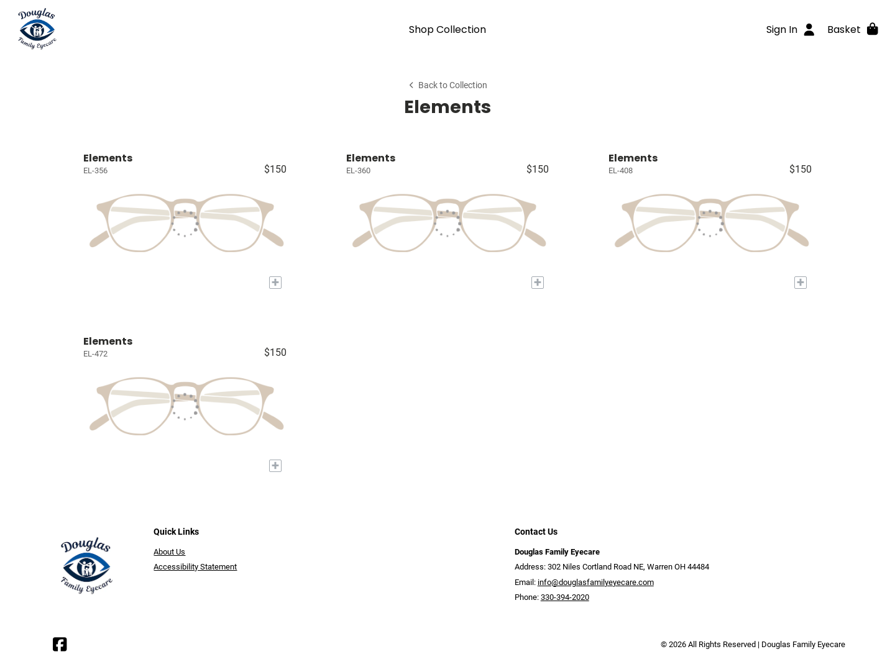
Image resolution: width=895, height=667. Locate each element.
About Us (169, 551)
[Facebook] (60, 647)
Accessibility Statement (195, 566)
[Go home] (119, 29)
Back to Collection (447, 85)
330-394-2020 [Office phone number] (565, 597)
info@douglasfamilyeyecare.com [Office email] (596, 582)
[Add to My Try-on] (275, 282)
